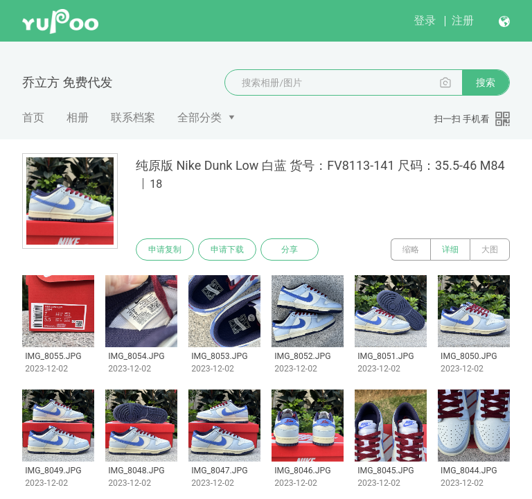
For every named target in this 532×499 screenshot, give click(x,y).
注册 (463, 20)
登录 (425, 20)
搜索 (485, 82)
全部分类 (199, 117)
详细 (450, 249)
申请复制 (164, 249)
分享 (289, 249)
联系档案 (133, 117)
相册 (77, 117)
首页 (33, 117)
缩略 (410, 249)
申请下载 (227, 249)
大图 (489, 249)
